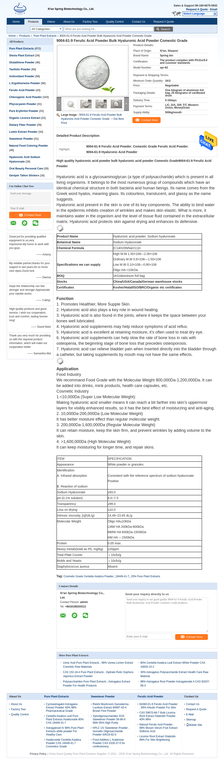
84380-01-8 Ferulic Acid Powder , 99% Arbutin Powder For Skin (158, 706)
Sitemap (191, 719)
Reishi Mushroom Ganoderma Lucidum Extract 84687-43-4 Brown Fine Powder (111, 707)
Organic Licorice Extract (24, 118)
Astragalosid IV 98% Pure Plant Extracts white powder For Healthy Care (64, 731)
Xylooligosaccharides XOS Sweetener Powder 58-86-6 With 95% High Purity (109, 719)
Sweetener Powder (21, 138)
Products (33, 21)
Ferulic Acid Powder (22, 90)
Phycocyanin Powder (22, 104)
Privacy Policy (38, 753)
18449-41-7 (122, 576)
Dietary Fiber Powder (22, 124)
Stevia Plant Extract (21, 55)
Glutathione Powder (21, 62)
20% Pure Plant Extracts (145, 576)
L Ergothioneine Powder (24, 83)
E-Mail (190, 714)
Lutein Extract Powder (23, 131)
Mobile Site (194, 725)
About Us (68, 21)
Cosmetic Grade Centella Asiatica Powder (89, 576)
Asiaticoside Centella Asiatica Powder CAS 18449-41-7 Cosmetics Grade (63, 743)
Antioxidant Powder (21, 76)
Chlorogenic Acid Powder (25, 97)
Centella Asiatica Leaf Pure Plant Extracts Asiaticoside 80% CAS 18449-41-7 (65, 719)
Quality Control (115, 21)
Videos (51, 21)
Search (165, 29)
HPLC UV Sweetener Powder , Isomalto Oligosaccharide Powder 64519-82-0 (111, 731)
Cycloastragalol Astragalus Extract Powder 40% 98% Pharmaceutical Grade (62, 707)
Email (213, 9)
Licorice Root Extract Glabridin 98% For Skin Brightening (157, 738)
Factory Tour (90, 21)
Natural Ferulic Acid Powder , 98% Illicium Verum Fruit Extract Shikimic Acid (158, 728)
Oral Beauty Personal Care (26, 168)
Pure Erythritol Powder (23, 111)
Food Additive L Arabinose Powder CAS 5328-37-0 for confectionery (109, 743)
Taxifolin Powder (19, 69)
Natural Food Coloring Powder (28, 145)
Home (16, 21)
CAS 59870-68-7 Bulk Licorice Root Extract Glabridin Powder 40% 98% (157, 716)
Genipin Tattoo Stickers (24, 175)
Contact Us (138, 21)
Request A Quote (197, 9)
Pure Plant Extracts (44, 35)
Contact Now (30, 215)
